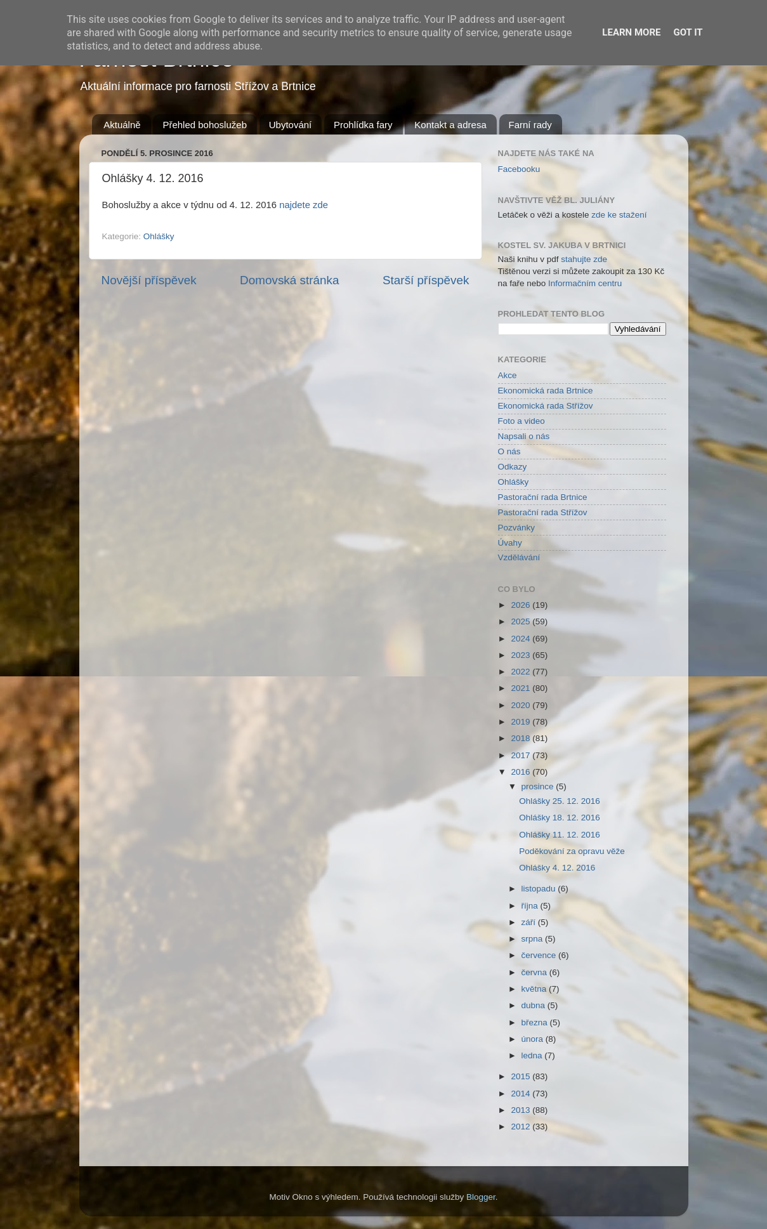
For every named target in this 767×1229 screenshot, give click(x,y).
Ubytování (290, 124)
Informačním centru (585, 283)
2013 (521, 1110)
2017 (521, 755)
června (535, 972)
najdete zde (303, 205)
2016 (521, 772)
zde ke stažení (618, 215)
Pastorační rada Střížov (542, 512)
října (531, 905)
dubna (534, 1005)
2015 (521, 1076)
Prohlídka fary (363, 124)
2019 (521, 721)
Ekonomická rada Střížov (545, 406)
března (535, 1022)
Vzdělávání (519, 557)
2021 (521, 688)
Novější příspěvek (149, 280)
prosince (538, 786)
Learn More (631, 32)
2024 (521, 638)
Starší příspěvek (426, 280)
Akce (507, 375)
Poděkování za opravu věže (572, 851)
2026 (521, 605)
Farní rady (530, 124)
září (529, 922)
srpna (533, 938)
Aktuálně (121, 124)
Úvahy (510, 543)
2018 (521, 738)
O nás (509, 451)
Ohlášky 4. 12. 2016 (557, 867)
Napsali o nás (524, 436)
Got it (687, 32)
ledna (533, 1055)
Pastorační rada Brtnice (542, 497)
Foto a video (521, 421)
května (535, 989)
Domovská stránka (289, 280)
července (540, 955)
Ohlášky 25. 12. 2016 (559, 801)
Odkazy (512, 466)
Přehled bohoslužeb (204, 124)
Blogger (480, 1197)
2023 (521, 655)
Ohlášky (158, 236)
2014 (521, 1093)
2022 (521, 671)
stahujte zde (584, 259)
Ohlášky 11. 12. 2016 (559, 834)
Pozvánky (516, 527)
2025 (521, 621)
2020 (521, 705)
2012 (521, 1126)
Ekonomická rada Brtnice (545, 390)
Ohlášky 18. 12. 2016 (559, 817)
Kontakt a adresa (450, 124)
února (533, 1039)
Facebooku (519, 169)
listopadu (539, 888)
